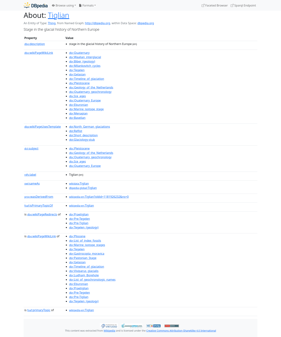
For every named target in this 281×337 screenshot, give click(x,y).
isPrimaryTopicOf (38, 206)
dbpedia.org (145, 23)
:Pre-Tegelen (79, 219)
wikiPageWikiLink (38, 53)
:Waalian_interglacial (85, 57)
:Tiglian (79, 183)
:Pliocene (77, 236)
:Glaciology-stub (82, 140)
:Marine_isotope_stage (86, 109)
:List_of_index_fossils (85, 241)
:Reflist (75, 131)
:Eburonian (78, 105)
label (30, 175)
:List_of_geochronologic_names (92, 280)
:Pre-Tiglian (78, 223)
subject (31, 148)
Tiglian (58, 15)
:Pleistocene (79, 83)
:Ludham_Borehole (84, 275)
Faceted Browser (215, 5)
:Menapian (78, 113)
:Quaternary (79, 53)
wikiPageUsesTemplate (42, 127)
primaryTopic (38, 310)
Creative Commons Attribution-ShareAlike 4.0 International (181, 330)
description (34, 44)
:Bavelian (77, 118)
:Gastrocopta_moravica (86, 254)
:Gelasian (77, 74)
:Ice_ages (77, 96)
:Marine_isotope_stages (87, 245)
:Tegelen (77, 70)
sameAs (32, 183)
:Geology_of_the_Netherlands (91, 87)
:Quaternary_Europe (85, 100)
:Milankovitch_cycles (84, 66)
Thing (52, 23)
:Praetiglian (79, 214)
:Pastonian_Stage (82, 258)
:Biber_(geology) (82, 61)
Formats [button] (86, 5)
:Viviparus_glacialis (83, 271)
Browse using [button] (63, 5)
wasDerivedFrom (38, 197)
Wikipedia (109, 330)
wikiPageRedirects (42, 214)
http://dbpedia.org (97, 23)
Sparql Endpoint (243, 5)
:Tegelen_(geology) (83, 227)
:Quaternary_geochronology (90, 92)
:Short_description (83, 135)
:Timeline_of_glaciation (86, 79)
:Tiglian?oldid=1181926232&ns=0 (99, 197)
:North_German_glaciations (89, 127)
